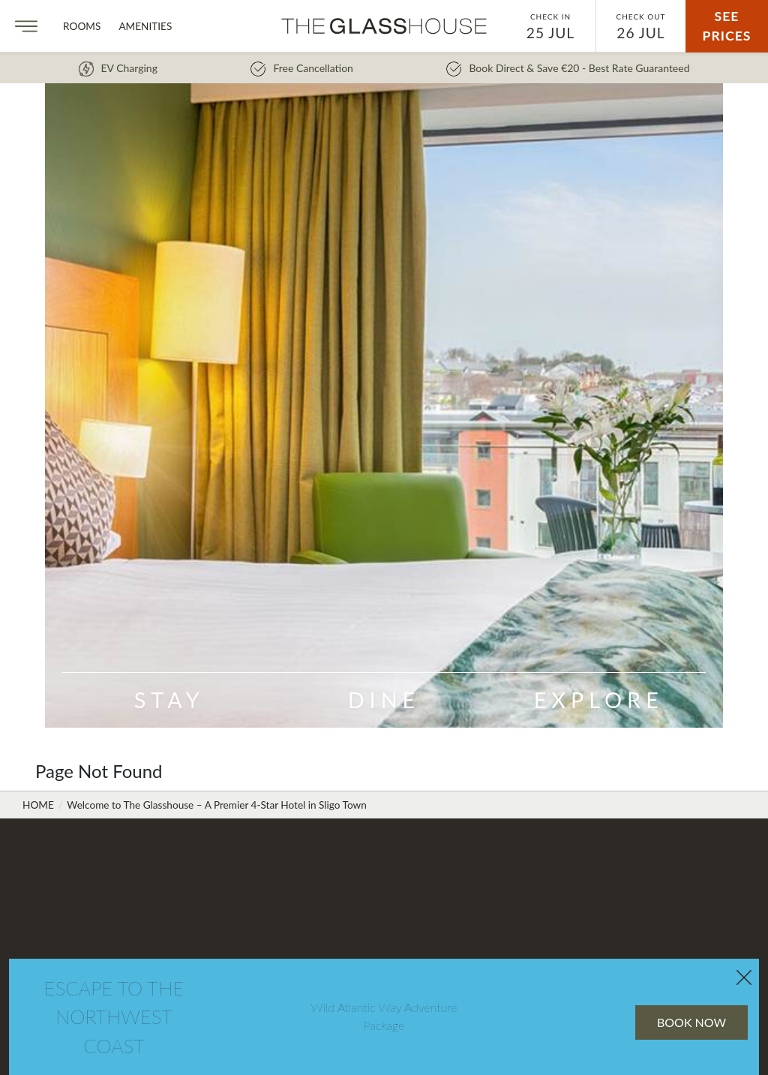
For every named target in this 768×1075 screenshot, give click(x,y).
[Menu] (26, 26)
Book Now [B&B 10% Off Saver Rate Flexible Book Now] (649, 930)
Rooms (81, 26)
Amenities (145, 26)
